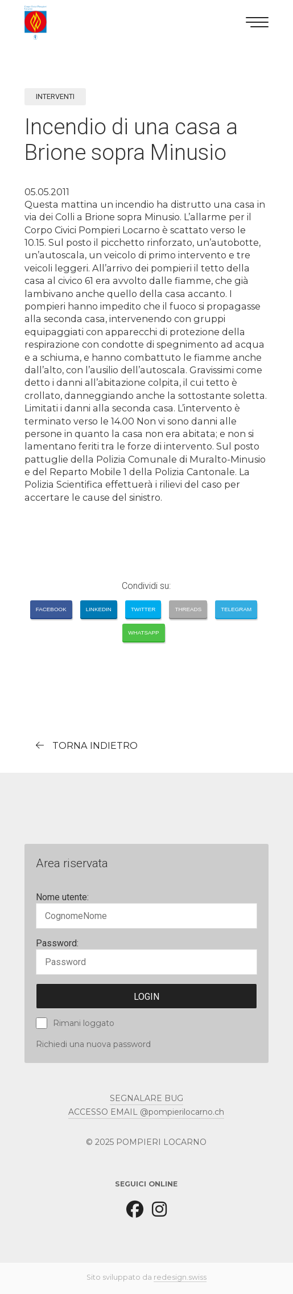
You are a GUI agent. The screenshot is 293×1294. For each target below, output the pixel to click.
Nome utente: (62, 897)
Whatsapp (143, 632)
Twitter (143, 609)
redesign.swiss (180, 1277)
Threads (188, 609)
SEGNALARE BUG (146, 1098)
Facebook (51, 609)
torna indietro (95, 745)
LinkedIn (99, 609)
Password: (57, 943)
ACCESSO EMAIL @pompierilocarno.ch (146, 1112)
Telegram (236, 609)
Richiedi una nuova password (93, 1044)
